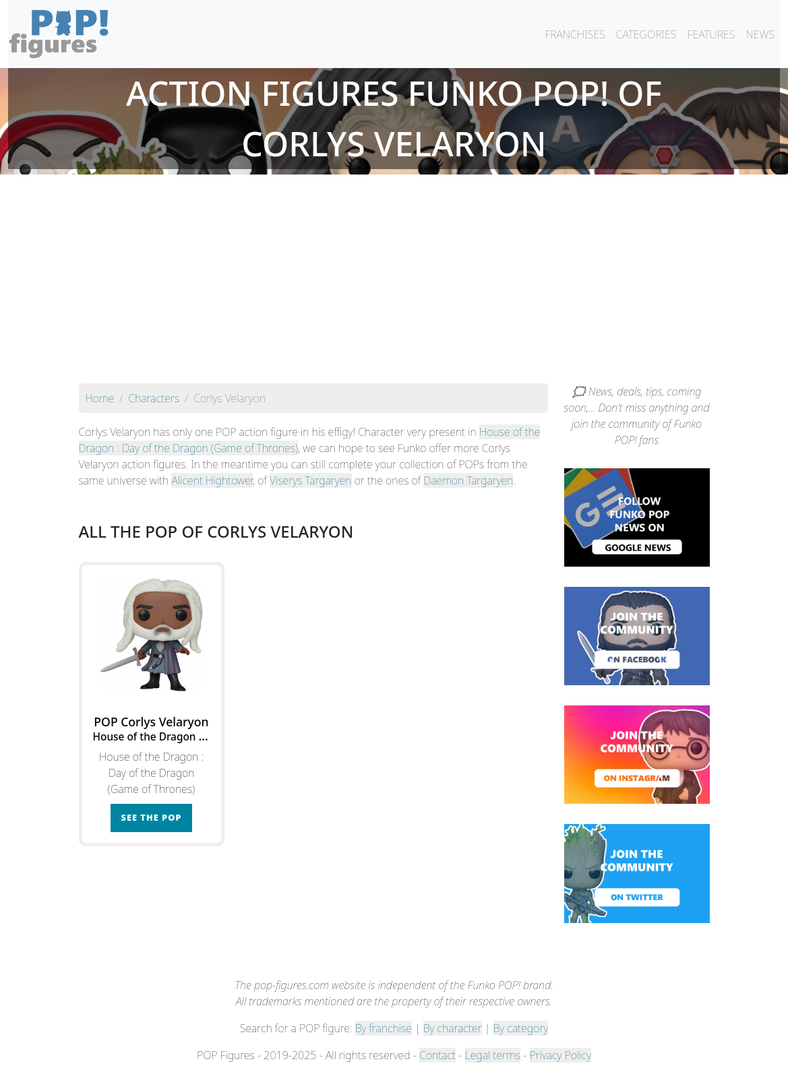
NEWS (760, 34)
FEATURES (711, 34)
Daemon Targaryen (468, 480)
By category (521, 1028)
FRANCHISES (575, 34)
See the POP (151, 817)
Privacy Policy (561, 1055)
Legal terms (492, 1055)
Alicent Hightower (212, 480)
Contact (437, 1055)
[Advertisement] (394, 282)
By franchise (383, 1028)
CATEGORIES (646, 34)
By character (452, 1028)
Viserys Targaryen (311, 480)
